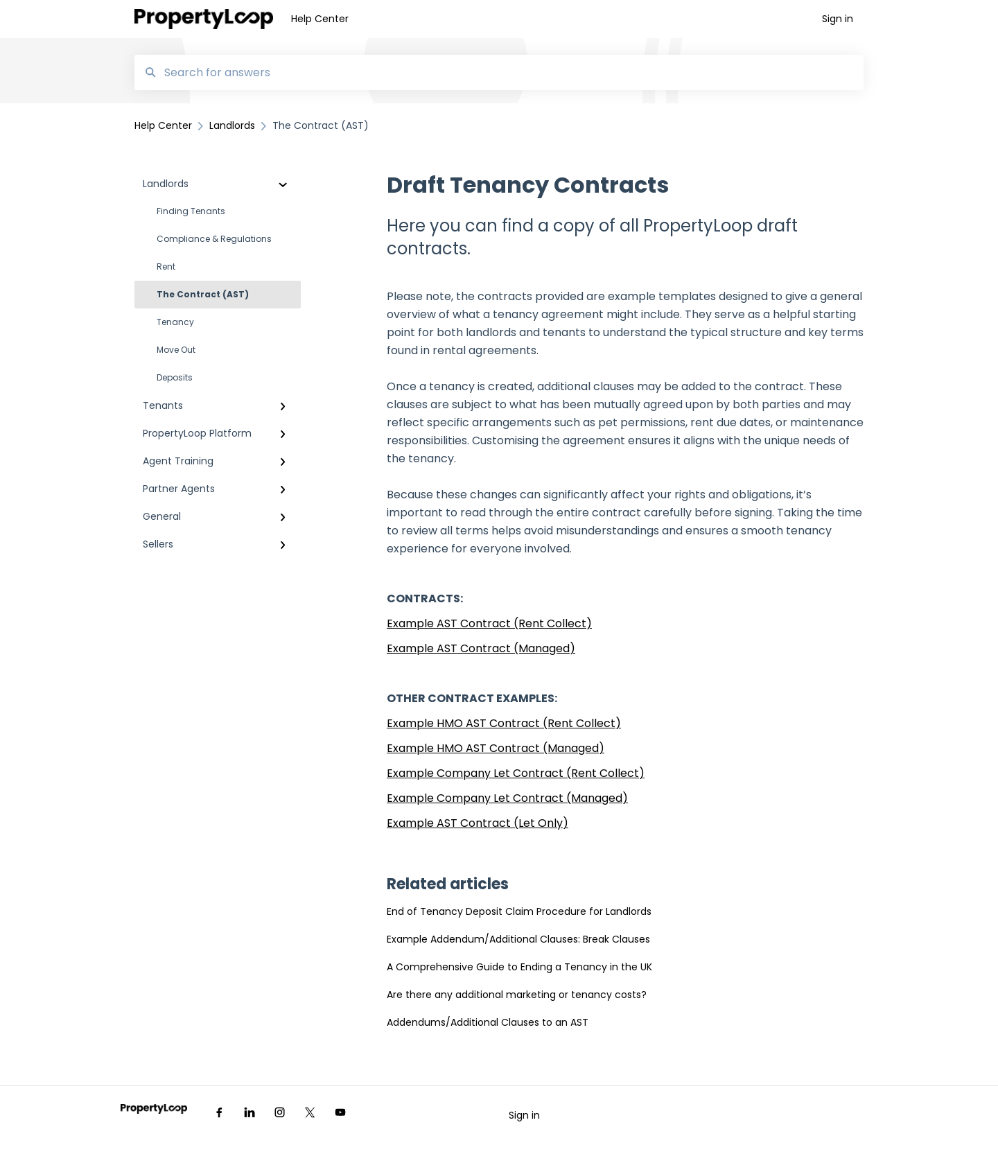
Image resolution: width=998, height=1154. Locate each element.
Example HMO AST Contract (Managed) (495, 748)
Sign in (524, 1115)
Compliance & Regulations (214, 239)
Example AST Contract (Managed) (481, 648)
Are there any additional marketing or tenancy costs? (517, 995)
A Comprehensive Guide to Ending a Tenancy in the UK (519, 967)
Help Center (320, 19)
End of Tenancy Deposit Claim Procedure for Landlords (519, 911)
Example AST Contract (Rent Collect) (489, 623)
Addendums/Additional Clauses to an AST (487, 1022)
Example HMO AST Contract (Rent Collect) (504, 723)
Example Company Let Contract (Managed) (507, 798)
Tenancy (175, 322)
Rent (166, 266)
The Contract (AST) (203, 294)
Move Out (176, 350)
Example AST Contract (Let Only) (477, 823)
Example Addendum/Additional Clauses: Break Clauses (518, 939)
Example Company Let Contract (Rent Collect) (516, 773)
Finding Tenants (191, 211)
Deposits (175, 377)
